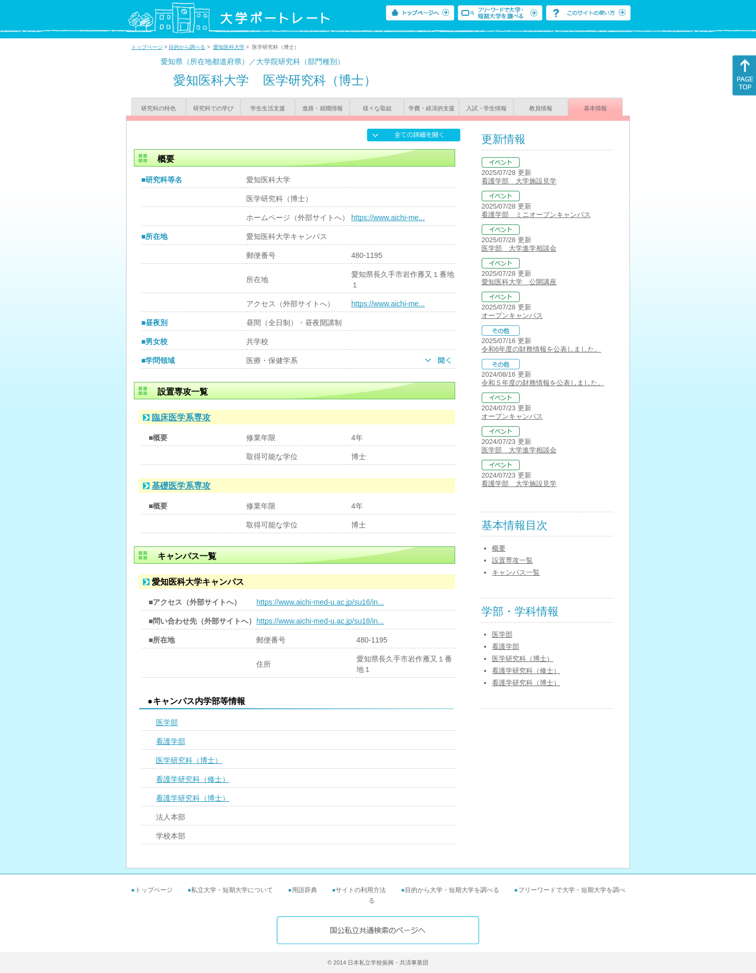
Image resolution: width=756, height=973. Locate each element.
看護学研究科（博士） (192, 798)
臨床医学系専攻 (181, 417)
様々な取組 (377, 108)
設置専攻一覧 (512, 560)
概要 (499, 548)
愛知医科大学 (229, 47)
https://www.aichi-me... (388, 217)
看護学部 (170, 741)
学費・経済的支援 (431, 108)
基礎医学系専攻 (181, 485)
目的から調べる (187, 47)
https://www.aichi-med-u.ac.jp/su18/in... (320, 621)
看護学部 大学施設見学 (518, 181)
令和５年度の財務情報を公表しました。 (542, 383)
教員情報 (540, 108)
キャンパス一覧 (516, 572)
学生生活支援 (267, 108)
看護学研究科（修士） (192, 779)
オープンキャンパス (512, 315)
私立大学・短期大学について (232, 890)
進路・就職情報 (322, 108)
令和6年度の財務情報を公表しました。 (541, 349)
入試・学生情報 (486, 108)
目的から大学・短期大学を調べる (452, 890)
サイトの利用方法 (360, 890)
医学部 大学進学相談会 (518, 248)
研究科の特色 (158, 108)
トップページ (147, 47)
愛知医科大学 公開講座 (518, 282)
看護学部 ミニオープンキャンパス (536, 215)
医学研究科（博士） (189, 760)
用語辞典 (304, 890)
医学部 (167, 722)
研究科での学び (213, 108)
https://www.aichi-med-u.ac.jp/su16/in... (320, 602)
